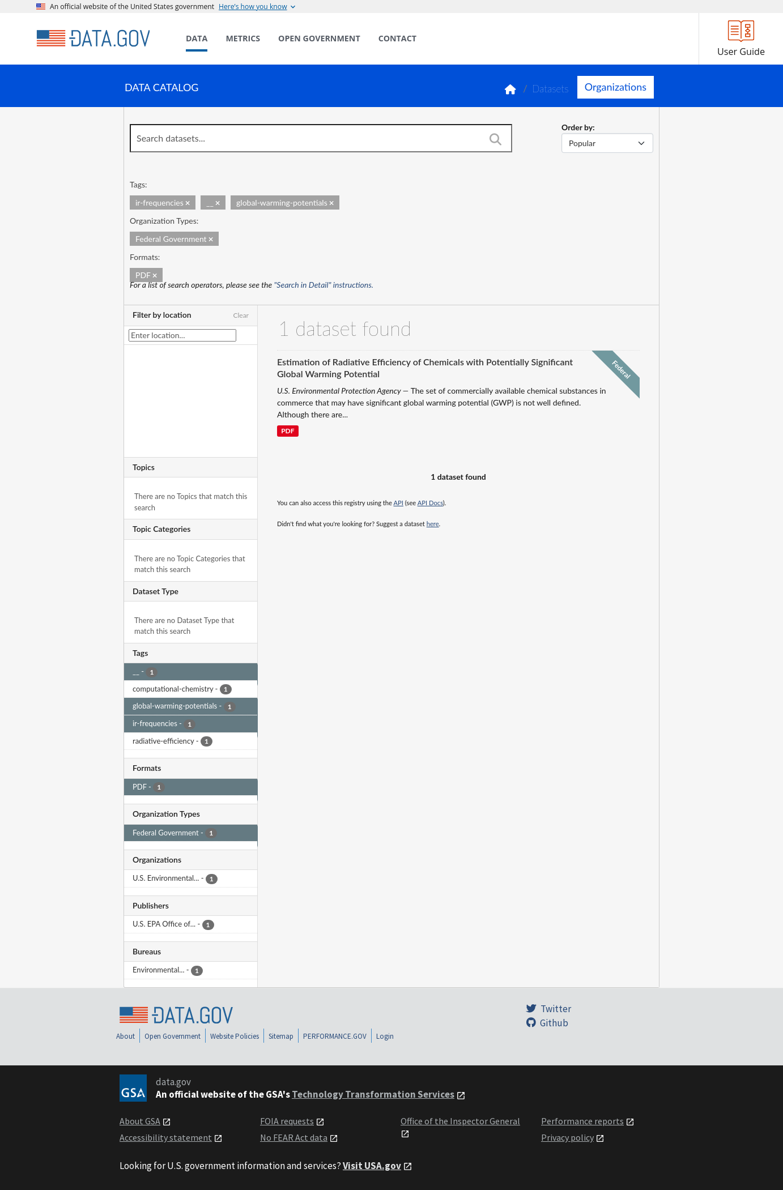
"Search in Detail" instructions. (324, 284)
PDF (287, 431)
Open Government (172, 1036)
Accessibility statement (166, 1137)
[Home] (93, 38)
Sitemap (281, 1036)
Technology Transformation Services (373, 1094)
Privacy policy (567, 1137)
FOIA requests (287, 1121)
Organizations (615, 86)
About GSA (140, 1121)
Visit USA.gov (372, 1165)
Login (385, 1036)
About (125, 1036)
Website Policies (234, 1036)
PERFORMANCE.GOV (335, 1036)
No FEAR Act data (293, 1137)
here (433, 523)
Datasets (550, 89)
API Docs (430, 502)
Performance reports (582, 1121)
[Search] (495, 139)
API (398, 502)
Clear (241, 315)
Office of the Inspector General (460, 1121)
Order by (577, 127)
